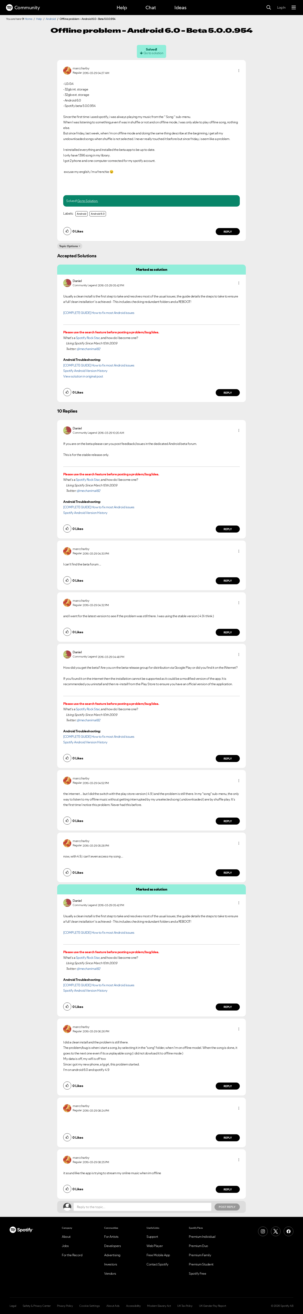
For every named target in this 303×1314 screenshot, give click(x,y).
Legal (13, 1306)
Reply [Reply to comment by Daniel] (228, 393)
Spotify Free (197, 1273)
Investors (110, 1264)
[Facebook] (288, 1231)
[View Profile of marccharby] (81, 68)
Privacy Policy (65, 1306)
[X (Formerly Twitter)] (276, 1231)
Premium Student (201, 1264)
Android (51, 19)
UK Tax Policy (185, 1306)
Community (23, 7)
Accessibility (133, 1306)
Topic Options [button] (68, 246)
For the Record (72, 1255)
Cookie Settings (89, 1306)
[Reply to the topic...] (142, 1207)
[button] (239, 71)
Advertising (112, 1255)
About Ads (113, 1306)
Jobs (65, 1246)
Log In (281, 7)
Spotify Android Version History (85, 370)
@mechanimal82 (88, 349)
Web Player (154, 1246)
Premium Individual (202, 1236)
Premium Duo (198, 1246)
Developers (112, 1246)
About (66, 1236)
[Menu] (293, 7)
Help (122, 7)
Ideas (180, 7)
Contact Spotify (157, 1264)
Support (152, 1236)
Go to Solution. (87, 201)
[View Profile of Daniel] (77, 281)
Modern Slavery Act (159, 1306)
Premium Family (200, 1255)
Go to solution (153, 53)
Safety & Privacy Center (37, 1306)
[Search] (268, 7)
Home (28, 19)
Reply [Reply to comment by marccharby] (228, 232)
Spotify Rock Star (88, 338)
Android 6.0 (98, 213)
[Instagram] (263, 1231)
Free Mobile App (158, 1255)
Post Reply (227, 1207)
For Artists (111, 1236)
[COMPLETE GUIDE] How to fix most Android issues (98, 312)
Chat (150, 7)
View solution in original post (83, 376)
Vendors (110, 1273)
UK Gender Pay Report (212, 1306)
